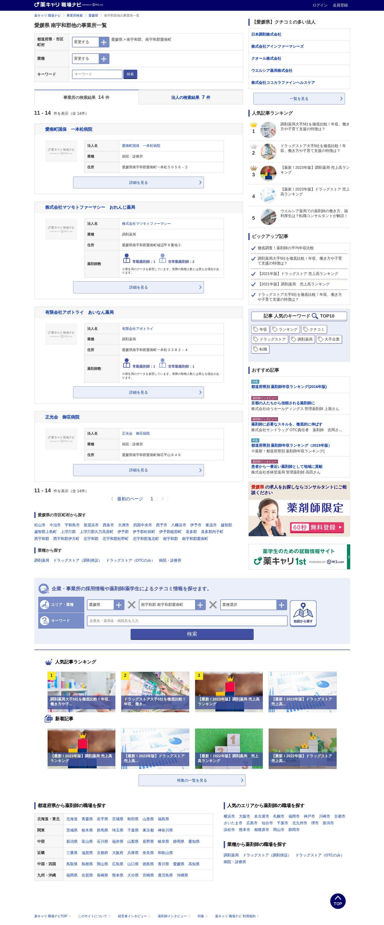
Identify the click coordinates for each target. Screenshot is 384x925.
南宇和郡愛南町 (195, 538)
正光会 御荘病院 (62, 417)
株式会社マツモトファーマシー (146, 224)
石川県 (102, 841)
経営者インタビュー (134, 916)
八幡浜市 (178, 525)
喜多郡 (191, 531)
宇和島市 (72, 525)
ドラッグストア (273, 339)
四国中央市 (142, 525)
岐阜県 (163, 841)
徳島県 (148, 864)
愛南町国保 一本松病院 (68, 129)
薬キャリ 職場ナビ (47, 15)
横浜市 (229, 816)
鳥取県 (72, 864)
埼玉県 (117, 830)
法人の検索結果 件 (190, 97)
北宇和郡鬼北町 (146, 538)
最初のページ (130, 499)
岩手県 (102, 819)
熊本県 (117, 875)
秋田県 (133, 819)
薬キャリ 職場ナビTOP (53, 916)
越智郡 (226, 525)
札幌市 (278, 816)
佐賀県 (87, 875)
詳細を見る (138, 182)
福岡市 (294, 816)
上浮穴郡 (68, 531)
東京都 (148, 830)
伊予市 (195, 525)
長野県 (148, 841)
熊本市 (244, 829)
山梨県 (133, 841)
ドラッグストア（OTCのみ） (130, 560)
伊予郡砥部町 (170, 531)
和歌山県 (165, 853)
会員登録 (340, 5)
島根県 (87, 864)
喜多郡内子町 (212, 531)
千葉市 (282, 823)
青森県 (87, 819)
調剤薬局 (41, 560)
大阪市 (244, 816)
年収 (263, 329)
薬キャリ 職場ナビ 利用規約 (237, 916)
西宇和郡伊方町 (66, 538)
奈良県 (148, 853)
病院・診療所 (170, 560)
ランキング (288, 329)
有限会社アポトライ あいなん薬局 (79, 312)
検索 (130, 74)
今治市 (55, 525)
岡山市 (278, 829)
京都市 (339, 816)
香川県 (163, 864)
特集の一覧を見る (192, 780)
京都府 (102, 853)
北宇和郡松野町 (115, 538)
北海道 (72, 819)
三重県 (72, 853)
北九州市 (299, 823)
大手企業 (332, 339)
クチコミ (317, 329)
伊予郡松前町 (144, 531)
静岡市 (294, 829)
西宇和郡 (41, 538)
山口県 (133, 864)
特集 (203, 916)
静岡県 (178, 841)
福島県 (163, 819)
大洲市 (123, 525)
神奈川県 (165, 830)
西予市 (161, 525)
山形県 (148, 819)
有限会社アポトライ (137, 329)
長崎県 (102, 875)
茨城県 (72, 830)
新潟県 (72, 841)
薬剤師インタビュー (174, 916)
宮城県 (117, 819)
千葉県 (133, 830)
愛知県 (194, 841)
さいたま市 (233, 823)
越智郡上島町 (45, 531)
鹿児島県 (165, 875)
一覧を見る (299, 98)
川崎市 (324, 816)
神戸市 (309, 816)
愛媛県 (93, 15)
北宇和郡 (90, 538)
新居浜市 (91, 525)
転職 (263, 349)
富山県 (87, 841)
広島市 (252, 823)
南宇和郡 (170, 538)
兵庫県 (133, 853)
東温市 (211, 525)
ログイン (321, 5)
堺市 (315, 823)
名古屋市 (261, 816)
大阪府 (117, 853)
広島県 (117, 864)
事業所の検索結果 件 (86, 97)
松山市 (39, 525)
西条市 (108, 525)
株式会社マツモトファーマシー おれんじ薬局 (90, 207)
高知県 (194, 864)
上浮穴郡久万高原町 (96, 531)
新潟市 (328, 823)
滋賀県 (87, 853)
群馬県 (102, 830)
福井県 (117, 841)
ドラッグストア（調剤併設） (77, 560)
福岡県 (72, 875)
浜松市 (229, 829)
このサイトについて (95, 916)
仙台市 (267, 823)
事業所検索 (75, 15)
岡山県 (102, 864)
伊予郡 (123, 531)
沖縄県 (182, 875)
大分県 (133, 875)
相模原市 (261, 829)
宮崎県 (148, 875)
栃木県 (87, 830)
